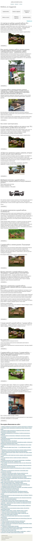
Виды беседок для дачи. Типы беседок (9, 440)
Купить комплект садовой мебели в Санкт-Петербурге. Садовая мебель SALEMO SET (15, 272)
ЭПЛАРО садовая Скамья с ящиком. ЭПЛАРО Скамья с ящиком (15, 510)
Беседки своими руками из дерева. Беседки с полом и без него (14, 483)
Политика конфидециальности (5, 538)
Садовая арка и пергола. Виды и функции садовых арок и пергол (15, 500)
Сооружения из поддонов (27, 11)
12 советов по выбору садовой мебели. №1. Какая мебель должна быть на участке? (15, 23)
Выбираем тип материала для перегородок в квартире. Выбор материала (16, 449)
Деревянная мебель (27, 17)
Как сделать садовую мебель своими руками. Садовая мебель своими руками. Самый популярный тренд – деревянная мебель (15, 50)
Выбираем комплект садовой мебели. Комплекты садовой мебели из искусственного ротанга (16, 181)
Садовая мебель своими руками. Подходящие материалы (15, 245)
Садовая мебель (6, 11)
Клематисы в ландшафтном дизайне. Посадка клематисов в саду (15, 473)
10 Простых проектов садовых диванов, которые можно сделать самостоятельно (16, 153)
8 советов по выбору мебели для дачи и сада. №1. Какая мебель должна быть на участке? (16, 127)
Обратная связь (4, 539)
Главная (12, 4)
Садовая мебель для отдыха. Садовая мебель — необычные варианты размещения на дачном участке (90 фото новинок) (16, 353)
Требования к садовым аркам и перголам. (10, 526)
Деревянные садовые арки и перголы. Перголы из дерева (13, 474)
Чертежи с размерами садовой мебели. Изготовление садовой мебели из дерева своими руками (16, 287)
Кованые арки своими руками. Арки (9, 530)
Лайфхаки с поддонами (16, 17)
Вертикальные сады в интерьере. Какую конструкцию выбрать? (14, 451)
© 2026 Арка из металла (5, 535)
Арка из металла (16, 2)
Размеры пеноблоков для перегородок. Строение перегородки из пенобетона (16, 426)
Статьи (20, 4)
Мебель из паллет (5, 17)
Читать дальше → (3, 45)
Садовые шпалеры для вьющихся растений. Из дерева (13, 522)
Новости (16, 4)
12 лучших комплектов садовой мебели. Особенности (13, 210)
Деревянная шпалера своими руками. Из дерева (11, 486)
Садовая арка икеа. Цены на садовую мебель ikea (16, 385)
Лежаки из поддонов (16, 11)
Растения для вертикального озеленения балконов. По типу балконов (16, 484)
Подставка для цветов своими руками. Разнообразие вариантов (14, 491)
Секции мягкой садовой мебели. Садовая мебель (16, 323)
